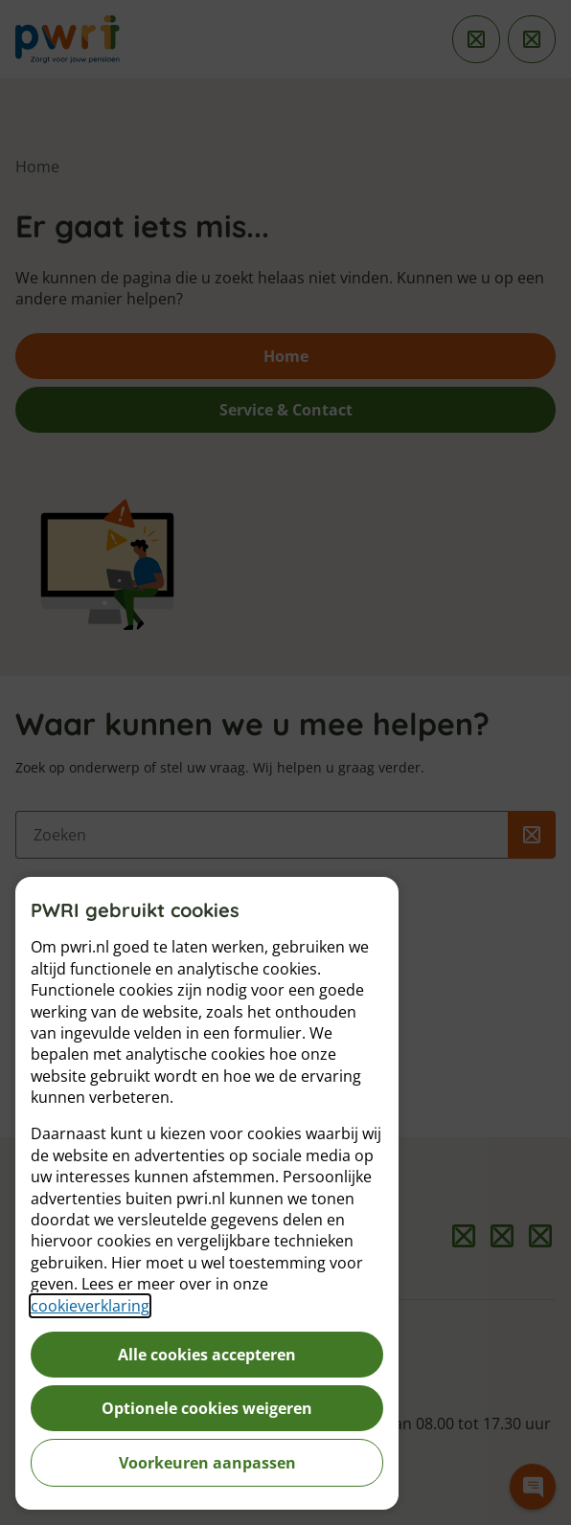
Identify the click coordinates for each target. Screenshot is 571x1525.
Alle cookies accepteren (207, 1354)
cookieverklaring (90, 1305)
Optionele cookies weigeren (207, 1408)
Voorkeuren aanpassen (207, 1462)
